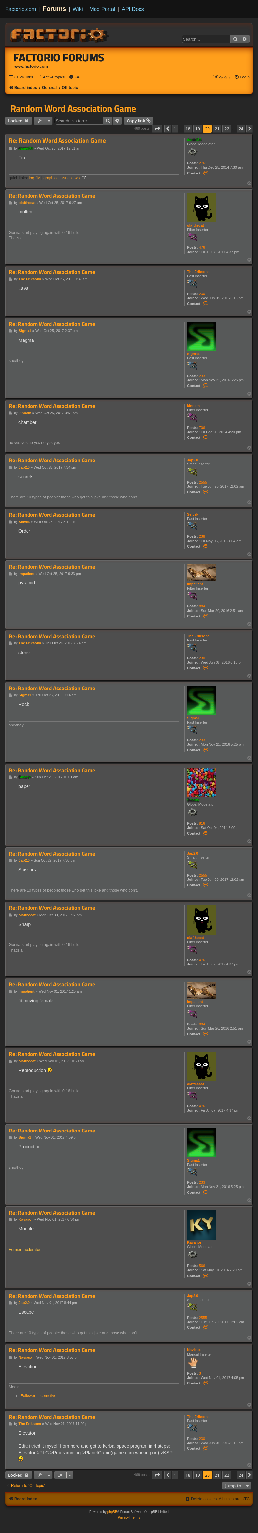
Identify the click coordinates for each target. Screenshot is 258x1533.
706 (202, 428)
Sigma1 (193, 354)
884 (202, 606)
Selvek (192, 514)
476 (202, 247)
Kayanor (194, 1242)
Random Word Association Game (73, 108)
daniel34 (194, 140)
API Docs (133, 9)
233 (202, 376)
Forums (54, 8)
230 (202, 294)
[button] (157, 129)
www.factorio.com (31, 66)
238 (202, 536)
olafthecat (195, 225)
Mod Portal (102, 9)
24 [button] (241, 129)
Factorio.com (20, 9)
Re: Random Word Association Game (57, 140)
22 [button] (226, 129)
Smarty (193, 800)
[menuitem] (51, 77)
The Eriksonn (198, 272)
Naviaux (194, 1350)
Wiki (78, 9)
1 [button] (175, 129)
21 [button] (217, 129)
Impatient (195, 584)
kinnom (193, 406)
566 (202, 1266)
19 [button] (197, 129)
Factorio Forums (59, 57)
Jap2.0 (192, 460)
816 (202, 823)
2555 (203, 482)
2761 (203, 163)
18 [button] (187, 129)
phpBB (112, 1512)
